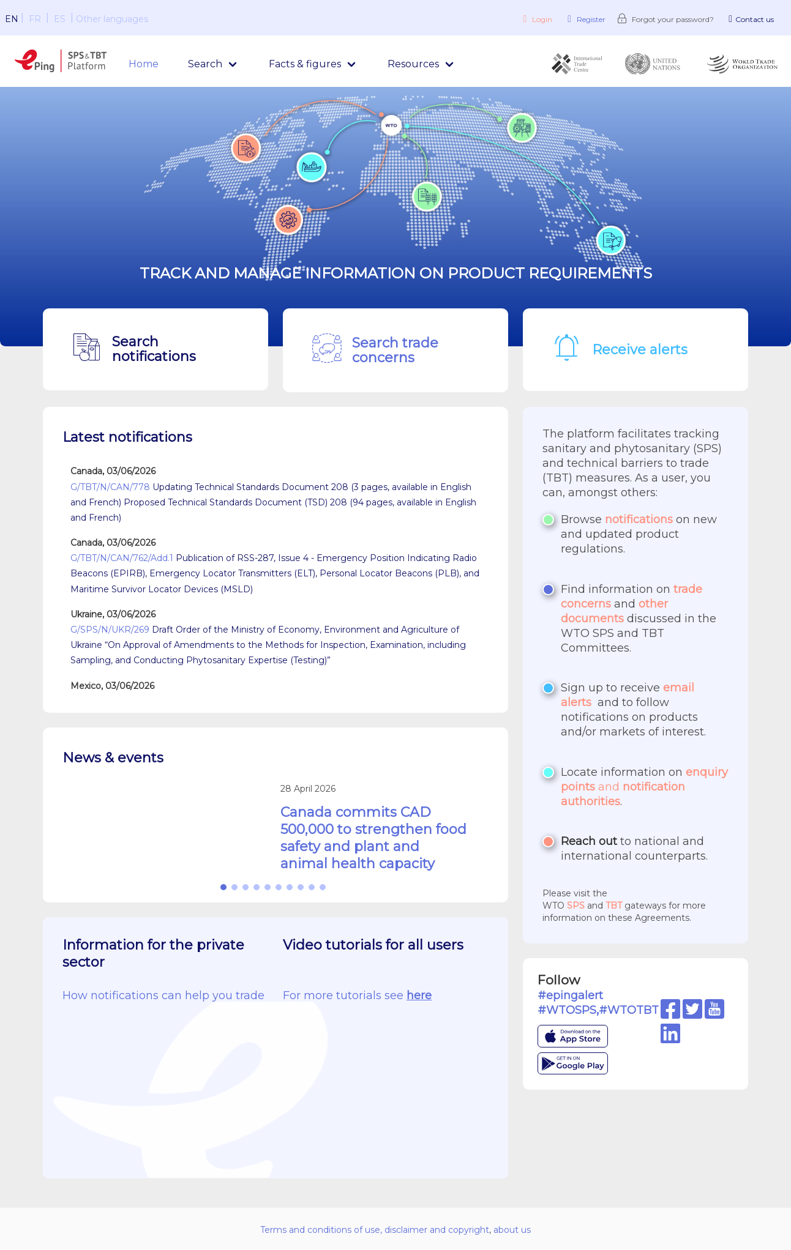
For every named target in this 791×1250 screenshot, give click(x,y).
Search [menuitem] (205, 64)
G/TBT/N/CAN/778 (110, 487)
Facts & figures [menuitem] (305, 64)
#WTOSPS (567, 1010)
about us (512, 1229)
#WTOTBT (629, 1010)
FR (35, 18)
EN (11, 18)
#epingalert (570, 995)
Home (144, 64)
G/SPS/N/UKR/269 (109, 629)
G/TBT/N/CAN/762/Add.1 (121, 558)
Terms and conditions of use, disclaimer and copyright (374, 1229)
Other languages (112, 18)
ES (60, 18)
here (419, 995)
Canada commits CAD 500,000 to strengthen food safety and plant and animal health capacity (373, 838)
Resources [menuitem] (413, 64)
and (644, 786)
